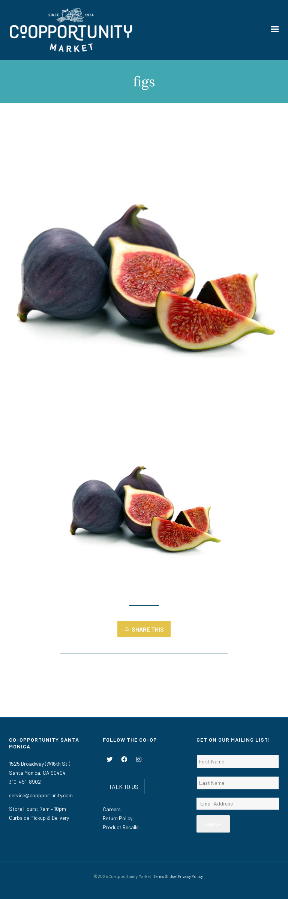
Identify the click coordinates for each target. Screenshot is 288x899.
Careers (112, 809)
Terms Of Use (164, 876)
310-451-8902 (25, 781)
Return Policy (117, 818)
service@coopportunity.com (41, 795)
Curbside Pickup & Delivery (39, 818)
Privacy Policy (190, 876)
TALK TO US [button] (123, 786)
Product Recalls (121, 827)
